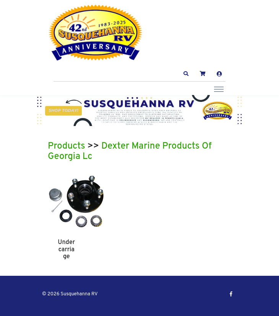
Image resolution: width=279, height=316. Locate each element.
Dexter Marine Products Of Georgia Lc (130, 152)
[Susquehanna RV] (95, 33)
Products (66, 146)
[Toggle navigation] (218, 88)
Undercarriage (66, 249)
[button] (186, 74)
